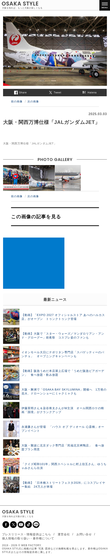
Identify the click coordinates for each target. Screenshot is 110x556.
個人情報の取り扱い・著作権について (28, 538)
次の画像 (33, 101)
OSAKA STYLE (20, 3)
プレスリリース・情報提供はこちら (26, 534)
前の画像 (16, 101)
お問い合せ (84, 534)
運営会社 (64, 534)
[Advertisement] (33, 263)
